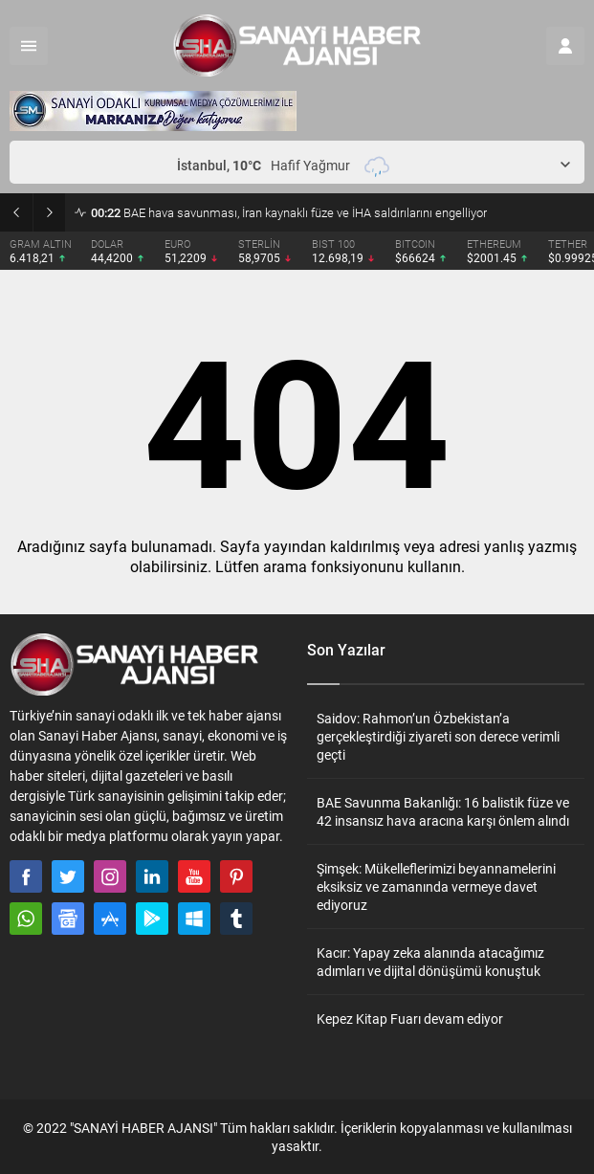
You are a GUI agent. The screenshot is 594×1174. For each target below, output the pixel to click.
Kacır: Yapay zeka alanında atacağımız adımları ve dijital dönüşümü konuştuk (430, 961)
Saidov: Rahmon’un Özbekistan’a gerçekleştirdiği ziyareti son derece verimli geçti (438, 736)
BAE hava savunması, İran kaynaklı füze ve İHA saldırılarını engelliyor (289, 212)
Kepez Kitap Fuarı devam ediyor (410, 1018)
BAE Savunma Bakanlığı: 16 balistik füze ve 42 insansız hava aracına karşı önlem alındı (443, 811)
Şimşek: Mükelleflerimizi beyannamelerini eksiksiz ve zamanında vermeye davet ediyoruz (436, 886)
